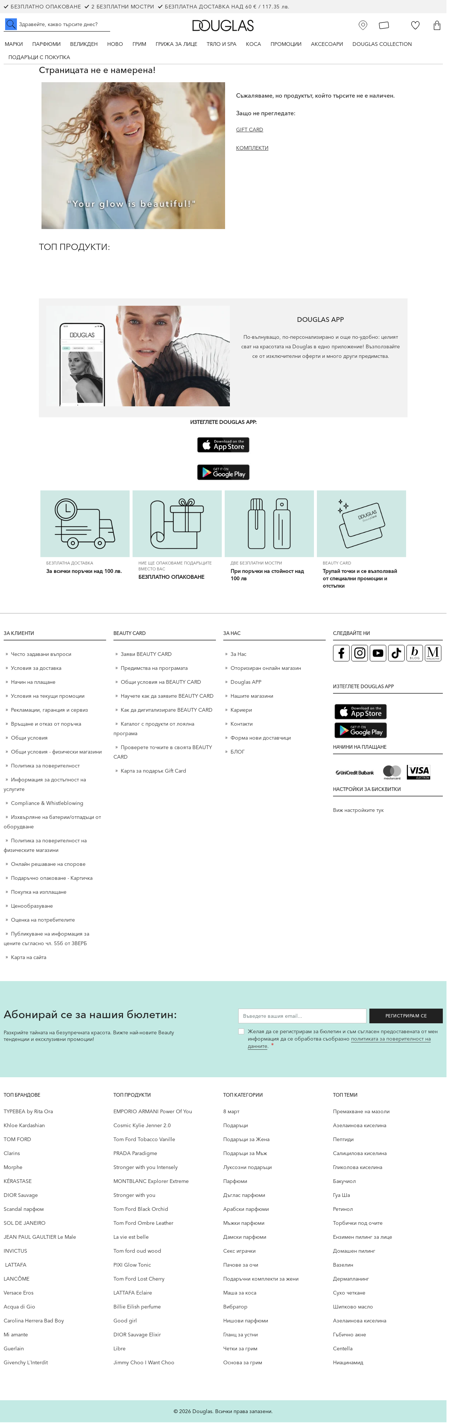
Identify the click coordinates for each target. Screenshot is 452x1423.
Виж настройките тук (358, 810)
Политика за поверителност (45, 766)
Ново (115, 44)
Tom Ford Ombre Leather (143, 1223)
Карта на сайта (28, 958)
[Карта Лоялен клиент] (384, 25)
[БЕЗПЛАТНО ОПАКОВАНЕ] (177, 524)
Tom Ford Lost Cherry (138, 1279)
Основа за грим (242, 1363)
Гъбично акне (349, 1335)
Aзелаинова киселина (359, 1126)
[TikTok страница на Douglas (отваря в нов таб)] (396, 654)
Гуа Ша (341, 1196)
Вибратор (235, 1307)
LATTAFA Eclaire (132, 1293)
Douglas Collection (382, 44)
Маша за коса (239, 1293)
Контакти (242, 724)
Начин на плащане (33, 682)
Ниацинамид (348, 1363)
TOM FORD (17, 1140)
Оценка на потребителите (43, 920)
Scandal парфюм (24, 1209)
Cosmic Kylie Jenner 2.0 (142, 1126)
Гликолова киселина (357, 1168)
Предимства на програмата (154, 668)
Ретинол (343, 1209)
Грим (139, 44)
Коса (253, 44)
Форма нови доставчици (261, 738)
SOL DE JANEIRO (25, 1223)
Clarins (12, 1154)
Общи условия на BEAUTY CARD (161, 682)
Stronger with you (134, 1196)
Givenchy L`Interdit (26, 1363)
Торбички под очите (358, 1223)
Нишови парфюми (245, 1321)
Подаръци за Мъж (245, 1154)
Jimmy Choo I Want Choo (143, 1363)
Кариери (241, 710)
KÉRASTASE (18, 1182)
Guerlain (14, 1349)
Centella (342, 1349)
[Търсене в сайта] (57, 24)
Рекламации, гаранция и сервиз (49, 710)
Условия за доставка (36, 668)
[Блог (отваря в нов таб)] (414, 654)
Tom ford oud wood (137, 1251)
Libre (119, 1349)
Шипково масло (353, 1307)
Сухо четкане (349, 1293)
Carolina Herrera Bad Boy (34, 1321)
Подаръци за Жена (246, 1140)
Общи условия (29, 738)
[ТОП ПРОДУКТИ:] (223, 264)
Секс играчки (239, 1251)
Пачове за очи (240, 1265)
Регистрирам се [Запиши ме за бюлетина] (406, 1016)
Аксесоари (327, 44)
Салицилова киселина (360, 1154)
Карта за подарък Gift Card (153, 771)
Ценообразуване (32, 906)
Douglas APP (246, 682)
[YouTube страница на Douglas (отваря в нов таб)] (378, 654)
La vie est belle (131, 1237)
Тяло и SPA (221, 44)
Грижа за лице (176, 44)
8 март (231, 1112)
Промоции (286, 44)
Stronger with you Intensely (145, 1168)
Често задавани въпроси (41, 654)
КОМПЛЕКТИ (252, 148)
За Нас (238, 654)
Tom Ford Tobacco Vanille (144, 1140)
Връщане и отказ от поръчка (46, 724)
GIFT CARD (249, 129)
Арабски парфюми (246, 1209)
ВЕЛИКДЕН (84, 44)
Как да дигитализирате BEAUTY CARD (167, 710)
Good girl (125, 1321)
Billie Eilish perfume (137, 1307)
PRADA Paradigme (135, 1154)
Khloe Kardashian (24, 1126)
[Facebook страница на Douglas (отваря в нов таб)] (341, 654)
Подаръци (235, 1126)
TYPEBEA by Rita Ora (28, 1112)
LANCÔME (16, 1279)
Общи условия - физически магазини (56, 752)
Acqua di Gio (19, 1307)
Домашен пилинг (354, 1251)
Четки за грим (240, 1349)
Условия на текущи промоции (48, 696)
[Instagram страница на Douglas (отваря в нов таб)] (359, 654)
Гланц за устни (240, 1335)
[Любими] (415, 25)
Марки (14, 44)
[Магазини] (363, 25)
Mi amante (16, 1335)
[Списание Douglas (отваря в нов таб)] (433, 654)
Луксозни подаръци (247, 1168)
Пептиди (343, 1140)
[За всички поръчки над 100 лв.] (85, 524)
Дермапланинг (351, 1279)
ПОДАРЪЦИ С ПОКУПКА (39, 57)
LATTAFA (15, 1265)
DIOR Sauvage (21, 1196)
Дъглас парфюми (244, 1196)
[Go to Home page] (223, 25)
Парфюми (46, 44)
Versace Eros (18, 1293)
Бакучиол (344, 1182)
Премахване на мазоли (361, 1112)
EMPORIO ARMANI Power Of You (152, 1112)
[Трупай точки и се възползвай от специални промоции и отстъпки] (361, 524)
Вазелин (343, 1265)
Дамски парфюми (244, 1237)
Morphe (13, 1168)
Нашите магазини (252, 696)
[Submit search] (11, 24)
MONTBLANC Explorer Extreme (151, 1182)
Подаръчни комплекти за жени (261, 1279)
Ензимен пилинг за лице (362, 1237)
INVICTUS (15, 1251)
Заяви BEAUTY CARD (146, 654)
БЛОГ (238, 752)
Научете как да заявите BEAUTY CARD (167, 696)
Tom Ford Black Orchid (140, 1209)
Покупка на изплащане (38, 892)
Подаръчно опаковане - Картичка (52, 878)
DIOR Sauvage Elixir (137, 1335)
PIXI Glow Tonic (132, 1265)
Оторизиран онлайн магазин (266, 668)
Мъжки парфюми (243, 1223)
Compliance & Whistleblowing (47, 804)
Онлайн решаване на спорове (48, 864)
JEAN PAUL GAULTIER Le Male (40, 1237)
